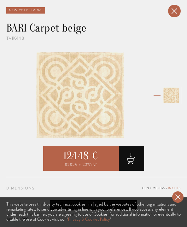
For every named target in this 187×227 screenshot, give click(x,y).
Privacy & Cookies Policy (89, 220)
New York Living (25, 10)
